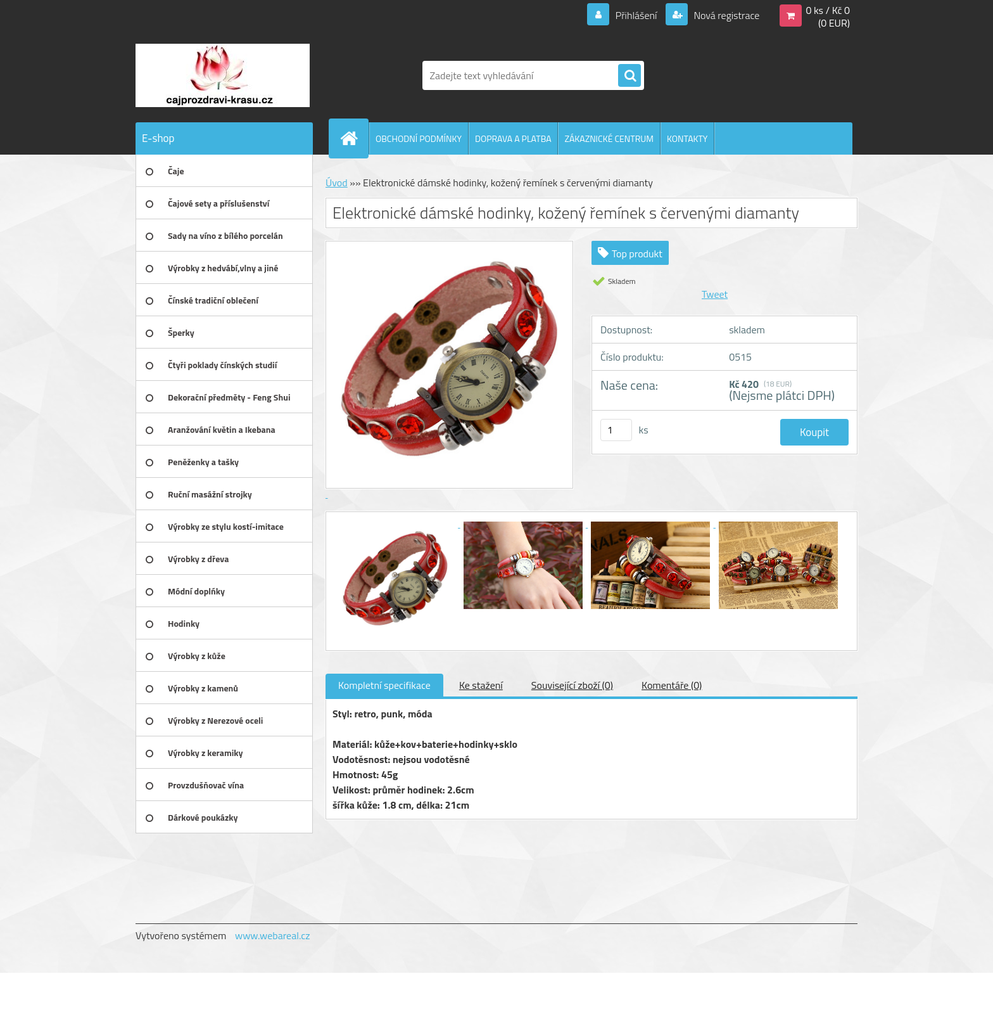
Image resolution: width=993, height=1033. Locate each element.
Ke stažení (481, 685)
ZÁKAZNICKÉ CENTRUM (609, 138)
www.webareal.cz (272, 935)
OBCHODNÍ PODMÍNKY (419, 138)
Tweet (715, 294)
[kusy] (616, 430)
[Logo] (223, 75)
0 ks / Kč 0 (828, 10)
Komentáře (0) (672, 685)
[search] (629, 76)
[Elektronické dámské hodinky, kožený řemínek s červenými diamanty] (396, 523)
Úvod (337, 182)
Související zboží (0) (572, 685)
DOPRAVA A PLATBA (513, 138)
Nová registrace (726, 15)
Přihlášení (636, 15)
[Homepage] (354, 138)
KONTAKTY (687, 138)
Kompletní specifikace (384, 685)
